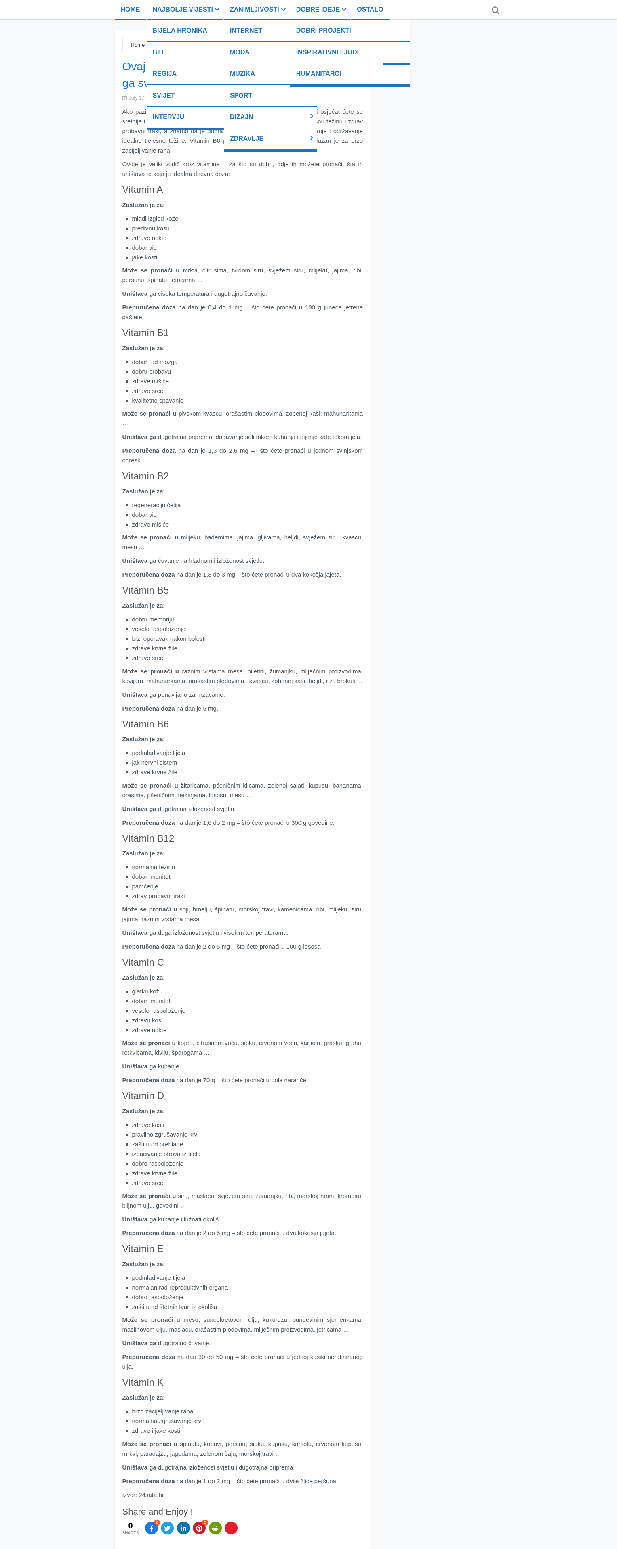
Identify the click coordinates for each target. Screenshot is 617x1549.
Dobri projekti (323, 30)
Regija (165, 73)
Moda (240, 52)
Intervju (169, 116)
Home (130, 9)
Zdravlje (246, 138)
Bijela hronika (180, 30)
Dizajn (241, 116)
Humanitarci (318, 73)
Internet (246, 30)
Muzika (242, 73)
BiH (158, 52)
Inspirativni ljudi (327, 52)
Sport (241, 95)
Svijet (164, 95)
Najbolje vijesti (183, 9)
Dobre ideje (318, 9)
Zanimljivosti (254, 9)
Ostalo (370, 9)
